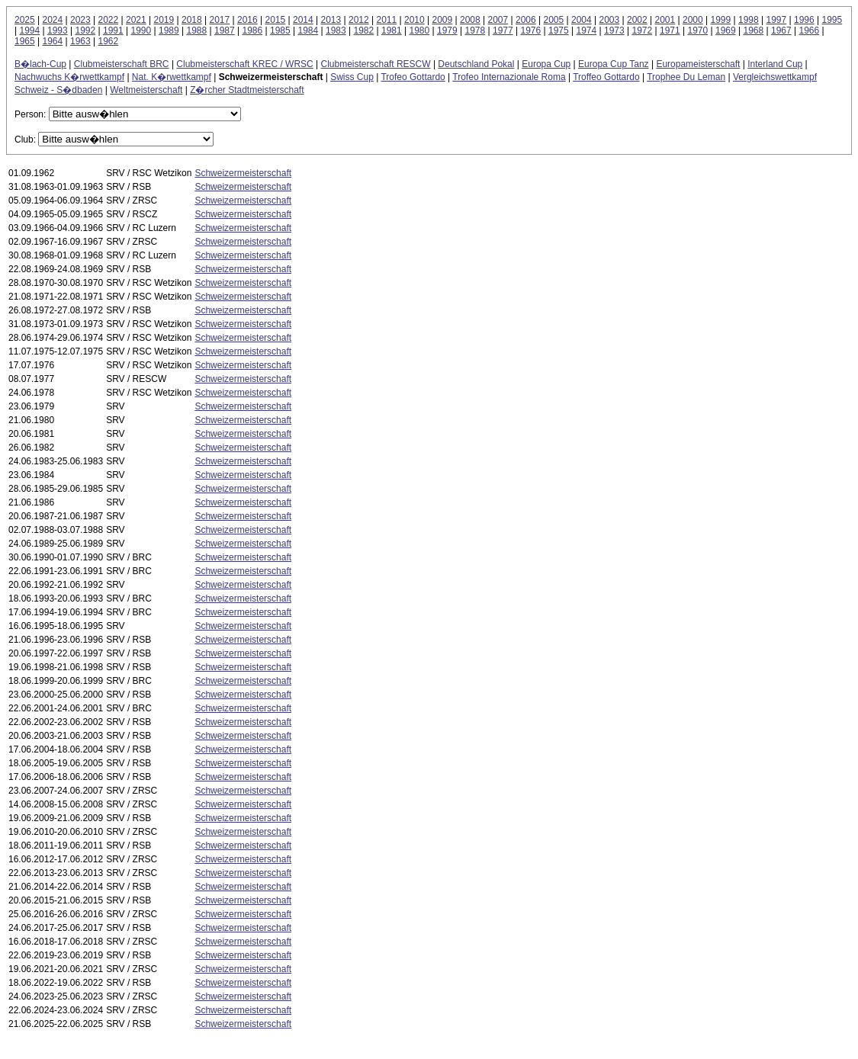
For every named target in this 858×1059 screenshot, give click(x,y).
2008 (470, 19)
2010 (414, 19)
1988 (196, 30)
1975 (558, 30)
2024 (53, 19)
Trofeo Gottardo (413, 77)
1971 (670, 30)
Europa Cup (546, 64)
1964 (53, 41)
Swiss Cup (352, 77)
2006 (526, 19)
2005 (554, 19)
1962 (108, 41)
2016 (247, 19)
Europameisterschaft (698, 64)
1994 (29, 30)
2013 (331, 19)
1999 (721, 19)
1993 (57, 30)
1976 (530, 30)
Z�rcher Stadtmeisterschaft (247, 90)
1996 (804, 19)
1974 (586, 30)
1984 (307, 30)
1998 (748, 19)
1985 (280, 30)
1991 (113, 30)
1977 (503, 30)
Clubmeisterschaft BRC (121, 64)
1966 (809, 30)
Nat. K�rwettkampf (171, 77)
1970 (697, 30)
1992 (85, 30)
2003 (609, 19)
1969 (725, 30)
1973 (614, 30)
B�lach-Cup (40, 64)
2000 (693, 19)
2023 (80, 19)
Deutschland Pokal (476, 64)
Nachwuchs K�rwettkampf (69, 77)
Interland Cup (774, 64)
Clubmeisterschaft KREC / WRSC (244, 64)
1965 (24, 41)
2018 (192, 19)
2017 (220, 19)
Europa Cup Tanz (613, 64)
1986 (252, 30)
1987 (224, 30)
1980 (419, 30)
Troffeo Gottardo (606, 77)
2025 (24, 19)
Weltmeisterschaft (146, 90)
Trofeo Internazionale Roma (508, 77)
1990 (140, 30)
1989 (169, 30)
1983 (336, 30)
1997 (776, 19)
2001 (665, 19)
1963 (80, 41)
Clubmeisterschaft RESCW (376, 64)
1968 (753, 30)
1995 (832, 19)
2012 (359, 19)
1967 (781, 30)
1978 (474, 30)
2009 (442, 19)
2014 (303, 19)
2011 (387, 19)
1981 (391, 30)
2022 (108, 19)
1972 (641, 30)
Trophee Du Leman (686, 77)
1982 (363, 30)
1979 (447, 30)
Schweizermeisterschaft (242, 173)
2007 (498, 19)
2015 (275, 19)
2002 (637, 19)
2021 (136, 19)
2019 (164, 19)
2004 (581, 19)
